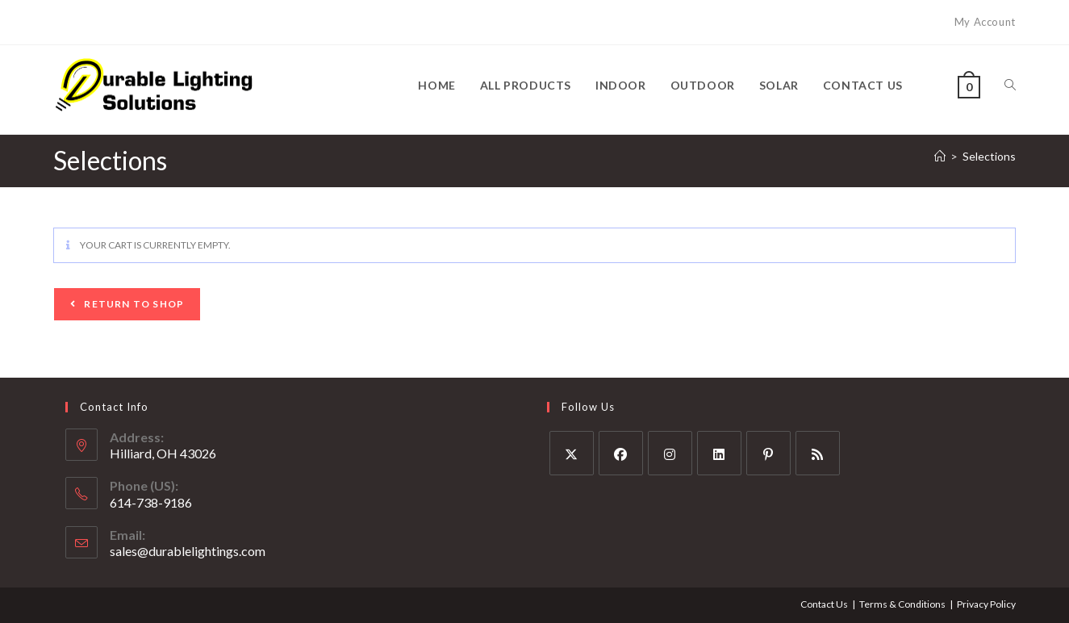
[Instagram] (670, 453)
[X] (571, 453)
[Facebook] (621, 453)
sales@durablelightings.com (187, 550)
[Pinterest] (768, 453)
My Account (985, 21)
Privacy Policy (986, 604)
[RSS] (817, 453)
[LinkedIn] (719, 453)
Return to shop (132, 304)
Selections (989, 156)
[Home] (940, 156)
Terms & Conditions (902, 604)
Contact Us (824, 604)
